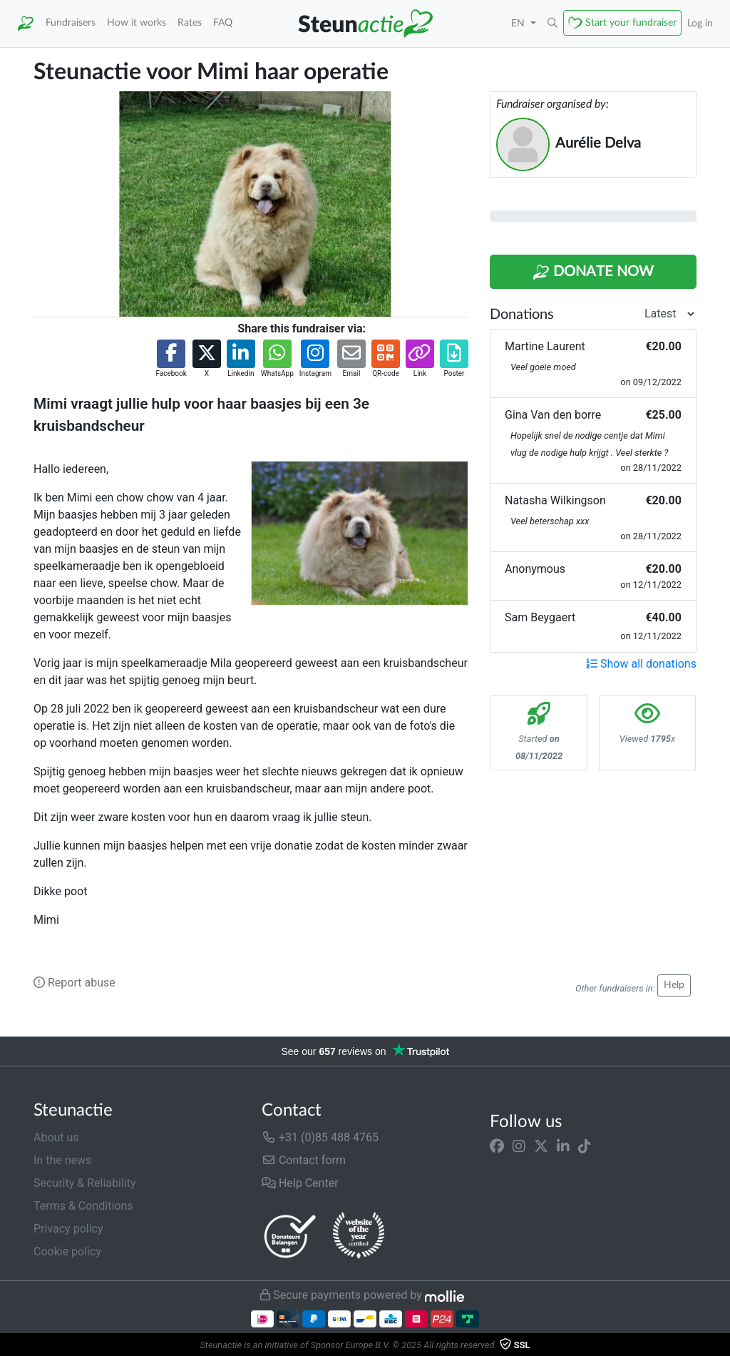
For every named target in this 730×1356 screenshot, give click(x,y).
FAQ (222, 22)
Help (674, 985)
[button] (552, 23)
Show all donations (641, 664)
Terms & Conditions (83, 1206)
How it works (136, 22)
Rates (190, 22)
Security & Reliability (84, 1183)
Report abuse (74, 982)
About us (56, 1137)
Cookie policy (67, 1251)
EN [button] (519, 23)
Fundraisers (71, 22)
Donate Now (593, 272)
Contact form (304, 1160)
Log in (700, 23)
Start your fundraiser (631, 22)
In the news (62, 1160)
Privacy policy (68, 1228)
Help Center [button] (300, 1183)
